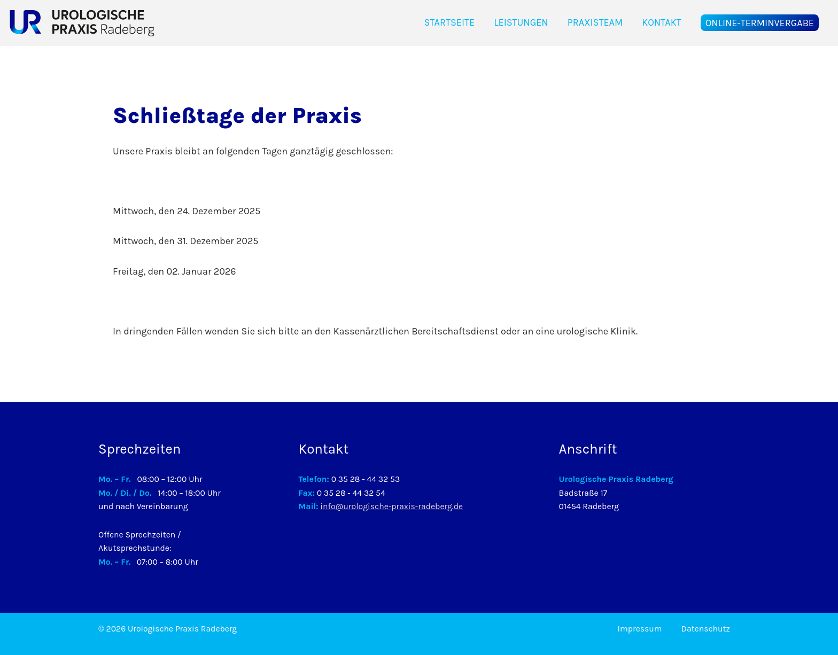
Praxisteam (595, 22)
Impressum (640, 629)
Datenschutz (705, 629)
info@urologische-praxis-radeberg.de (391, 506)
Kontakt (661, 22)
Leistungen (521, 22)
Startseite (449, 22)
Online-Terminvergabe (759, 22)
